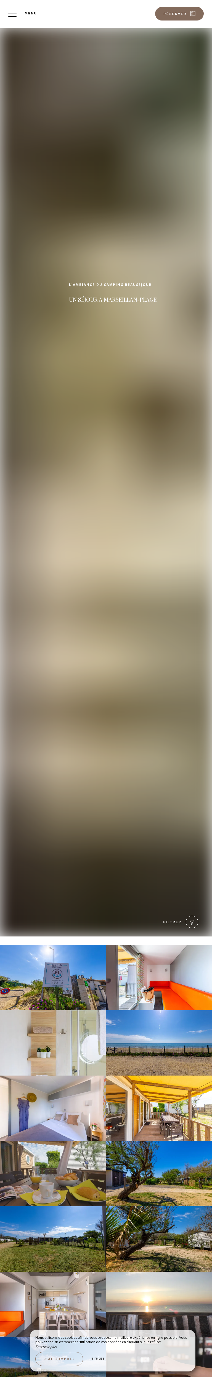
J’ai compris (59, 1359)
